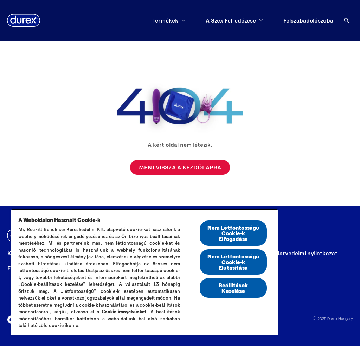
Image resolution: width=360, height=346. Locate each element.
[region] (144, 272)
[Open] (346, 20)
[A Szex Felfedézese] (231, 20)
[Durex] (23, 20)
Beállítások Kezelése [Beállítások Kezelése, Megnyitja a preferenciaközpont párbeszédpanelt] (233, 288)
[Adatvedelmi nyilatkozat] (305, 253)
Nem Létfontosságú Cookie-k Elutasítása (233, 262)
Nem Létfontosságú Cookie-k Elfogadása (233, 233)
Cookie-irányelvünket (124, 311)
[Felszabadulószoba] (308, 20)
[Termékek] (165, 20)
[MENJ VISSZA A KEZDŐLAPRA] (180, 167)
